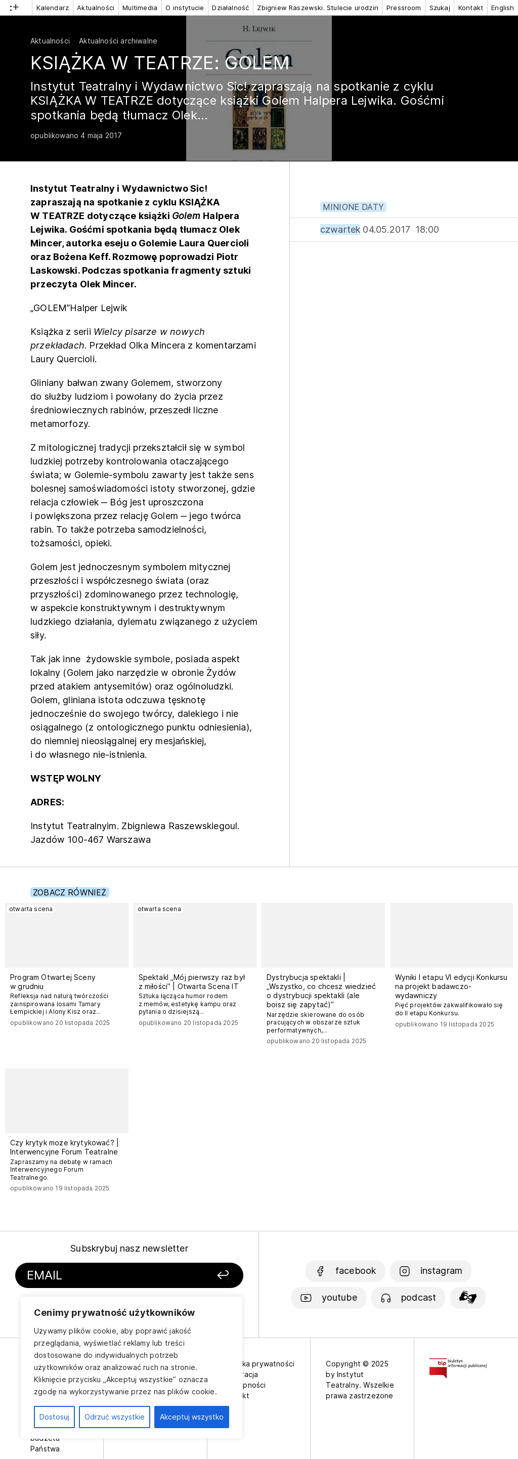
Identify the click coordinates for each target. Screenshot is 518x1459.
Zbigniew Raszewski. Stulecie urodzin (317, 8)
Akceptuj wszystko (192, 1416)
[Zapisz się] (205, 1275)
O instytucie (184, 8)
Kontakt (470, 8)
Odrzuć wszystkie (114, 1416)
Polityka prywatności (259, 1363)
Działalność (230, 8)
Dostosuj (54, 1416)
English (502, 8)
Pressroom (403, 8)
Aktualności (95, 8)
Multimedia (139, 8)
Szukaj (439, 8)
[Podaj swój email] (101, 1275)
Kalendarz (52, 8)
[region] (131, 1367)
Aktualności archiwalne (118, 40)
